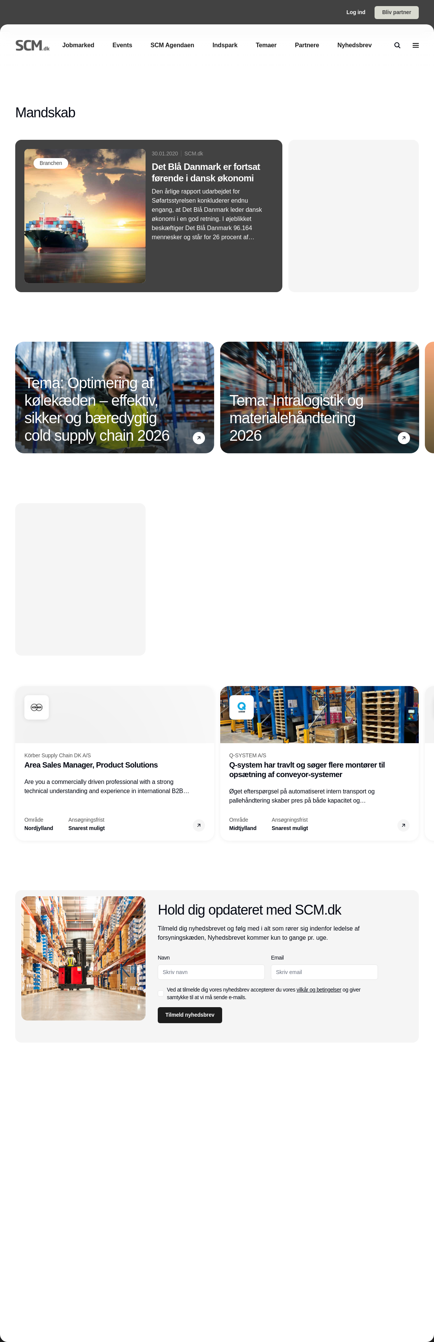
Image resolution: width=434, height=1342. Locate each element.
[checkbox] (161, 993)
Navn (164, 958)
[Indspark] (225, 45)
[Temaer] (266, 45)
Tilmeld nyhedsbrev (190, 1015)
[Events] (122, 45)
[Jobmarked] (78, 45)
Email (277, 958)
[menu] (416, 45)
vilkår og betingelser (319, 990)
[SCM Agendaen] (172, 45)
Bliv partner (396, 12)
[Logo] (32, 45)
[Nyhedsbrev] (355, 45)
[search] (397, 45)
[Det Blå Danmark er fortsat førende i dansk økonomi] (148, 216)
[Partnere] (307, 45)
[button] (199, 438)
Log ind (355, 12)
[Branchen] (51, 163)
